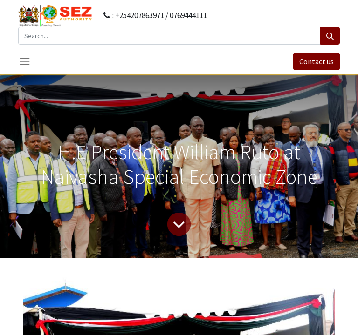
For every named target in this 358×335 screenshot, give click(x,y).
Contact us (316, 61)
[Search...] (169, 36)
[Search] (330, 36)
